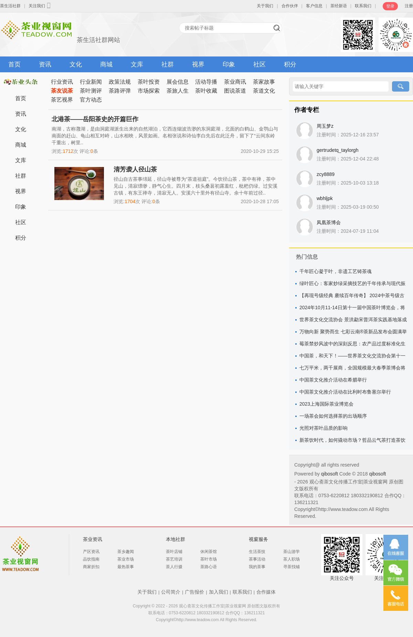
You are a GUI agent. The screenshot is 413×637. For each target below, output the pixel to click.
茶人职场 (291, 559)
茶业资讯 (92, 539)
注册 (409, 5)
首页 (14, 64)
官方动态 (91, 100)
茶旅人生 (178, 91)
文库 (137, 64)
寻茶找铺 (291, 566)
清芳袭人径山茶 (135, 169)
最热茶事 (125, 566)
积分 (290, 64)
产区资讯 (91, 551)
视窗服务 (258, 539)
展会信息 (178, 82)
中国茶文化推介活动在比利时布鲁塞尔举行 (345, 392)
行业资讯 (62, 82)
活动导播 (206, 82)
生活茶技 (257, 551)
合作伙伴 (290, 5)
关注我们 (40, 5)
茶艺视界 (62, 100)
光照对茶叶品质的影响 (323, 428)
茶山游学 (291, 551)
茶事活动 (257, 559)
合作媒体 (266, 592)
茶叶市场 (208, 559)
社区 (259, 64)
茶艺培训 (174, 559)
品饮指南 (91, 559)
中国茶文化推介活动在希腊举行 (333, 380)
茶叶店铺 (174, 551)
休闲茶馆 (208, 551)
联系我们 (363, 5)
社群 (167, 64)
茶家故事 (264, 82)
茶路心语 (208, 566)
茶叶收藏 (206, 91)
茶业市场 (125, 559)
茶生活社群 (10, 5)
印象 (229, 64)
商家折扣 (91, 566)
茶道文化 (264, 91)
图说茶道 (235, 91)
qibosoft (330, 474)
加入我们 (218, 592)
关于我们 (265, 5)
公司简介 (170, 592)
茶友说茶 (62, 91)
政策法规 (120, 82)
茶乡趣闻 (125, 551)
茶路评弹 (120, 91)
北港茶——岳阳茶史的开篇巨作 (95, 119)
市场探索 (149, 91)
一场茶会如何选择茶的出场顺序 (333, 416)
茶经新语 (338, 5)
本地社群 (175, 539)
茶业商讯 (235, 82)
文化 (76, 64)
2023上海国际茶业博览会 (326, 404)
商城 (106, 64)
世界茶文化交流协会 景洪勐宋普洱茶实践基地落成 (353, 319)
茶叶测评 (91, 91)
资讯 (45, 64)
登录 (390, 6)
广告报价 (194, 592)
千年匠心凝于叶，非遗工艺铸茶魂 (335, 271)
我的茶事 (257, 566)
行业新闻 (91, 82)
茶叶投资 (149, 82)
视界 (198, 64)
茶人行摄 (174, 566)
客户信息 (314, 5)
